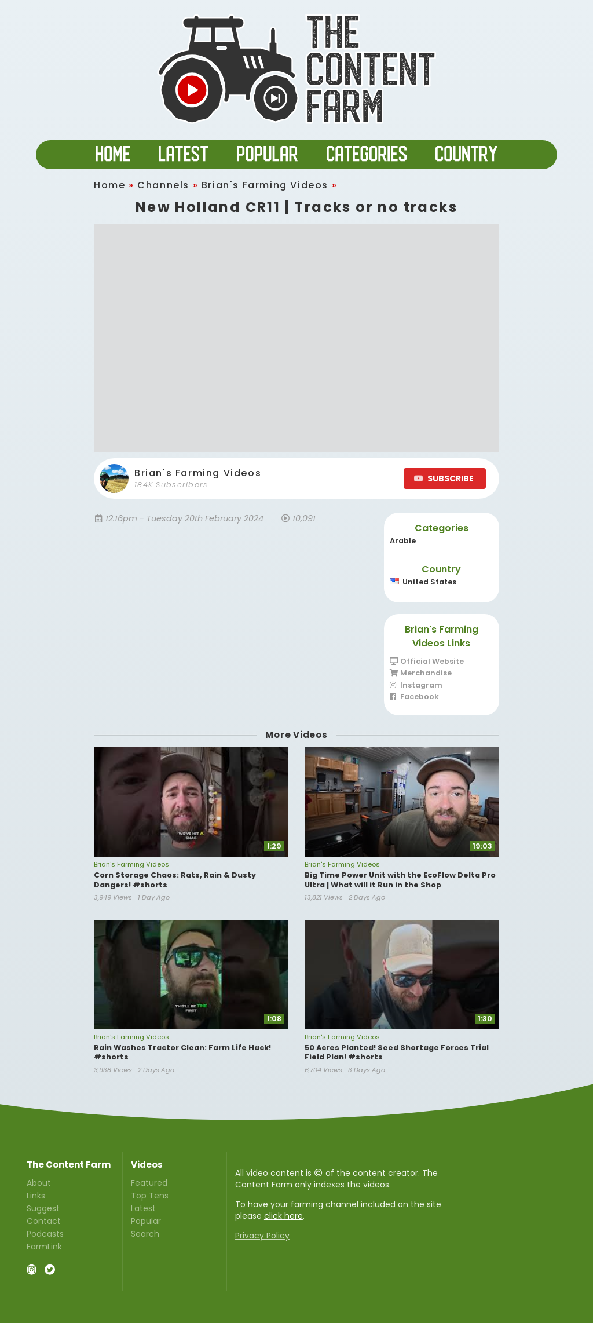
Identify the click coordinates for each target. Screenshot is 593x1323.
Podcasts (45, 1234)
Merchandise (421, 673)
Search (145, 1233)
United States (423, 582)
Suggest (43, 1208)
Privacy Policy (262, 1235)
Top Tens (150, 1195)
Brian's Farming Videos (265, 185)
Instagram (416, 685)
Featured (149, 1183)
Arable (403, 541)
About (39, 1183)
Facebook (414, 696)
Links (36, 1195)
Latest (143, 1208)
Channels (163, 185)
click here (283, 1216)
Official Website (427, 661)
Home (109, 185)
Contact (44, 1221)
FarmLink (44, 1246)
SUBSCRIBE (444, 478)
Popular (146, 1221)
